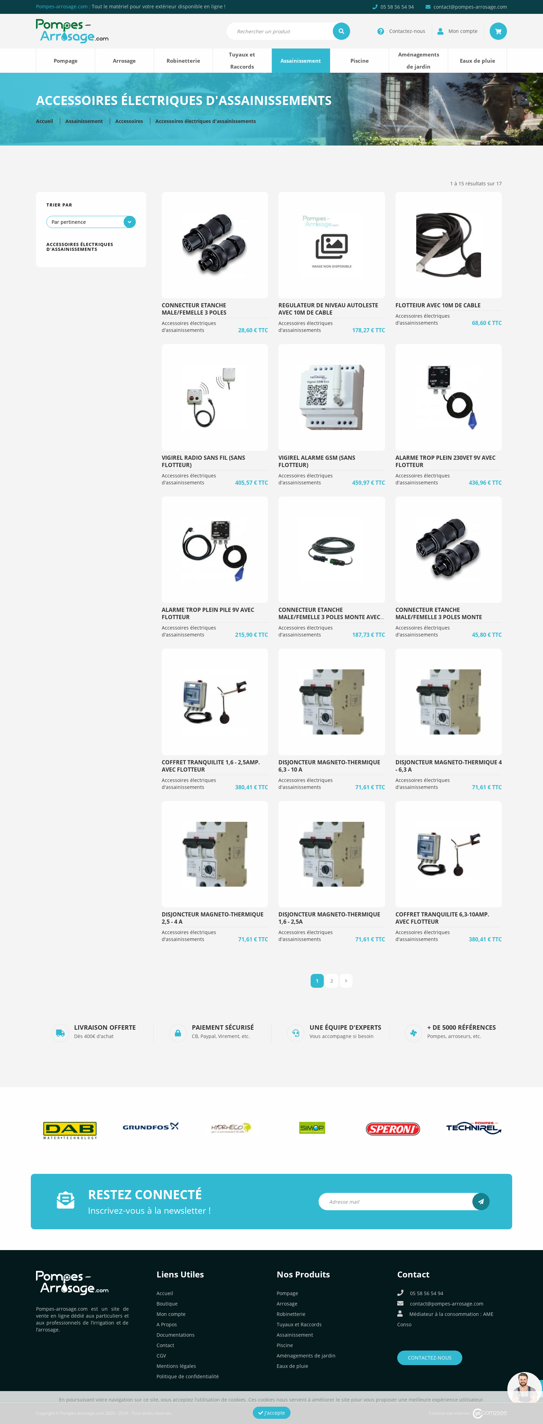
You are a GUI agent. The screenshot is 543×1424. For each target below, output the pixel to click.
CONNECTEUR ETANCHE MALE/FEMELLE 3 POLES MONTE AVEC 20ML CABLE (329, 617)
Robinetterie (183, 60)
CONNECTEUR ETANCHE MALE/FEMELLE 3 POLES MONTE (438, 613)
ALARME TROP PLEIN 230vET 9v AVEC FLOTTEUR (445, 461)
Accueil (44, 121)
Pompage (66, 60)
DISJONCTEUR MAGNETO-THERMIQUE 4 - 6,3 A (448, 765)
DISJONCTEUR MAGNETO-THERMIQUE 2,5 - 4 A (213, 918)
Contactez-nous (430, 1357)
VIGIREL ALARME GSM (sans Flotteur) (316, 461)
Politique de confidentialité (188, 1376)
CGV (161, 1355)
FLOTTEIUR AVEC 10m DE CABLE (438, 305)
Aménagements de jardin (418, 60)
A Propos (167, 1324)
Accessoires (129, 121)
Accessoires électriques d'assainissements (205, 121)
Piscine (359, 60)
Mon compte (171, 1314)
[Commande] (91, 222)
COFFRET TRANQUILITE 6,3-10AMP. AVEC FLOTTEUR (442, 918)
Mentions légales (176, 1366)
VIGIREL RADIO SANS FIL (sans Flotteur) (203, 461)
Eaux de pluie (477, 60)
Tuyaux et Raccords (242, 60)
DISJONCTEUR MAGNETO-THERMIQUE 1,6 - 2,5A (329, 918)
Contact (165, 1345)
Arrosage (124, 60)
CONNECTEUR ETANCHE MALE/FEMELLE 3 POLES (194, 308)
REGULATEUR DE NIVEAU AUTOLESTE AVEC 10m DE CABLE (328, 308)
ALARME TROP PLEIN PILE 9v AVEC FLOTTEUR (208, 613)
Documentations (176, 1334)
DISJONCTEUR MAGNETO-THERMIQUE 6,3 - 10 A (329, 765)
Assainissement (301, 60)
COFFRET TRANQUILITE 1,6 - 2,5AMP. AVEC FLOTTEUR (211, 765)
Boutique (167, 1303)
